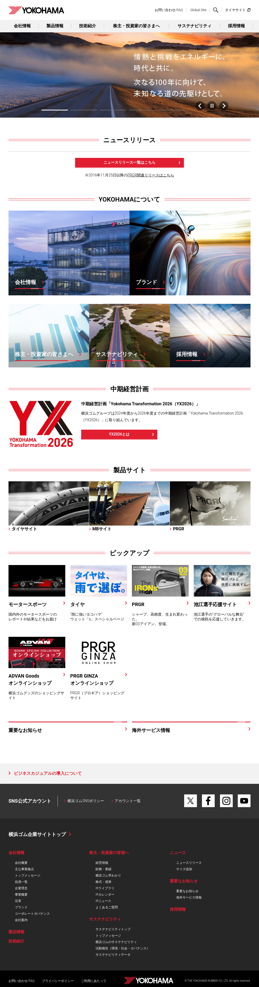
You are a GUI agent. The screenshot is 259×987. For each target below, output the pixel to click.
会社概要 (21, 862)
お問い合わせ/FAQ (169, 10)
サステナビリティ (194, 25)
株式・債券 (103, 881)
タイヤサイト (235, 10)
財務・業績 (103, 868)
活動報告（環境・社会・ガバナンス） (123, 947)
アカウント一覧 (128, 800)
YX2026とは (119, 433)
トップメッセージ (27, 874)
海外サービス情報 (189, 896)
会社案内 (21, 919)
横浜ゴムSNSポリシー (85, 800)
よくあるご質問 (107, 906)
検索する (215, 10)
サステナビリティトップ (113, 928)
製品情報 (54, 25)
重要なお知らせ (187, 890)
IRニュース (103, 900)
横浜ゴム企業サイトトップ (37, 833)
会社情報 (22, 25)
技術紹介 (87, 25)
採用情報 (236, 25)
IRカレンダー (105, 893)
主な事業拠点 (24, 868)
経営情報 (102, 862)
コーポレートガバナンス (32, 912)
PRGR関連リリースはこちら (150, 174)
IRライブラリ (105, 887)
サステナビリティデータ (113, 953)
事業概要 (21, 893)
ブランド (21, 906)
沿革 (18, 900)
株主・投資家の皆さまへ (136, 25)
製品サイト (129, 469)
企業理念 (21, 887)
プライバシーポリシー (58, 980)
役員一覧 (21, 881)
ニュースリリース (129, 139)
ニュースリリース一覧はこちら (129, 161)
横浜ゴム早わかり (108, 874)
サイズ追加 (184, 868)
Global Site (198, 10)
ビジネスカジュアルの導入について (48, 772)
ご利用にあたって (93, 980)
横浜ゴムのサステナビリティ (116, 941)
